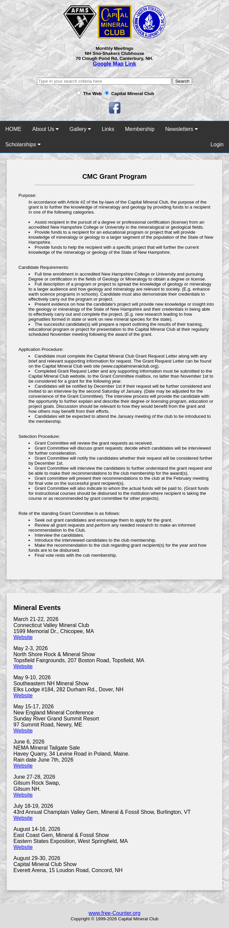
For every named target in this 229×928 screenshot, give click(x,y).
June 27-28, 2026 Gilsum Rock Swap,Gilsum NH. (36, 783)
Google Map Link (114, 64)
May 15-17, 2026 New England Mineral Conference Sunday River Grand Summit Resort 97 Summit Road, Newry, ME (56, 715)
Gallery (80, 129)
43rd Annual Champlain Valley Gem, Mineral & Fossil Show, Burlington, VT (102, 812)
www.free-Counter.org (114, 913)
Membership (140, 129)
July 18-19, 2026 (33, 806)
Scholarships (23, 144)
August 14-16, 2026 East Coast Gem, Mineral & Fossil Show (61, 832)
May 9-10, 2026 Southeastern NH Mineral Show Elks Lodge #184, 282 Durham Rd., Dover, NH (68, 683)
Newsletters (181, 129)
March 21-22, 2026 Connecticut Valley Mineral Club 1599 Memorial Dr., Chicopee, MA (53, 625)
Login (217, 144)
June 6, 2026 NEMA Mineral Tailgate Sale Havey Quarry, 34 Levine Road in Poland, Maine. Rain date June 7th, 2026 (71, 751)
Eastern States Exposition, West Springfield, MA (70, 841)
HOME (13, 129)
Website (23, 637)
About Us (45, 129)
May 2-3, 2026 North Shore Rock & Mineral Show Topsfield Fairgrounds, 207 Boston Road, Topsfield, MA (78, 654)
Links (108, 129)
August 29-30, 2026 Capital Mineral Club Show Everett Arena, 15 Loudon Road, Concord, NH (68, 864)
